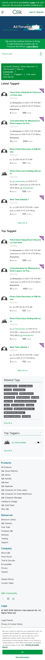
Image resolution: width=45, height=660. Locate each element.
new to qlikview (10, 386)
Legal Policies (7, 620)
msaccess (8, 401)
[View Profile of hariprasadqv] (20, 181)
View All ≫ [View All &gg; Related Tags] (8, 423)
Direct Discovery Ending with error (25, 172)
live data (35, 397)
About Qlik (5, 553)
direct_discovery (26, 394)
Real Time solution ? (19, 199)
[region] (22, 643)
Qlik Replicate (7, 486)
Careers (4, 572)
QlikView (14, 98)
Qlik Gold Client (7, 505)
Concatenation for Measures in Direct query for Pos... (25, 122)
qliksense (8, 409)
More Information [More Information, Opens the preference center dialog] (22, 657)
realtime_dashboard (12, 416)
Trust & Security (8, 560)
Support (4, 542)
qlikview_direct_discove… (14, 413)
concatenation (19, 390)
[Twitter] (3, 599)
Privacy (4, 568)
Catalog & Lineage (9, 501)
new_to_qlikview (25, 386)
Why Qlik (5, 509)
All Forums (22, 27)
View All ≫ (22, 223)
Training (4, 538)
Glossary (5, 535)
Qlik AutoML (6, 478)
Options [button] (41, 54)
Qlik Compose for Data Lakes (14, 490)
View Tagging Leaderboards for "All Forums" (22, 432)
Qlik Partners (6, 523)
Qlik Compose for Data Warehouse (16, 494)
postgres (29, 405)
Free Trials (5, 527)
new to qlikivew (18, 405)
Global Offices (7, 579)
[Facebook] (13, 599)
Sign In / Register (36, 12)
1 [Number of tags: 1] (40, 442)
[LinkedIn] (8, 599)
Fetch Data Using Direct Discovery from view (25, 93)
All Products (6, 467)
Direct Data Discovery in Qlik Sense (25, 150)
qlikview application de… (24, 409)
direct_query (9, 397)
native (6, 405)
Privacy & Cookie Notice (12, 624)
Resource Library (8, 519)
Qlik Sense (5, 475)
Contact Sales (7, 583)
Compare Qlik (7, 531)
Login (32, 2)
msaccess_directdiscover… (25, 401)
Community (8, 72)
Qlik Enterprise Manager (11, 497)
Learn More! (32, 46)
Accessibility (6, 564)
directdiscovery (23, 397)
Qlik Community (9, 593)
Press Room (6, 556)
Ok (22, 652)
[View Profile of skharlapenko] (28, 188)
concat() (7, 390)
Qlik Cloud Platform (9, 471)
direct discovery (10, 394)
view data (26, 416)
